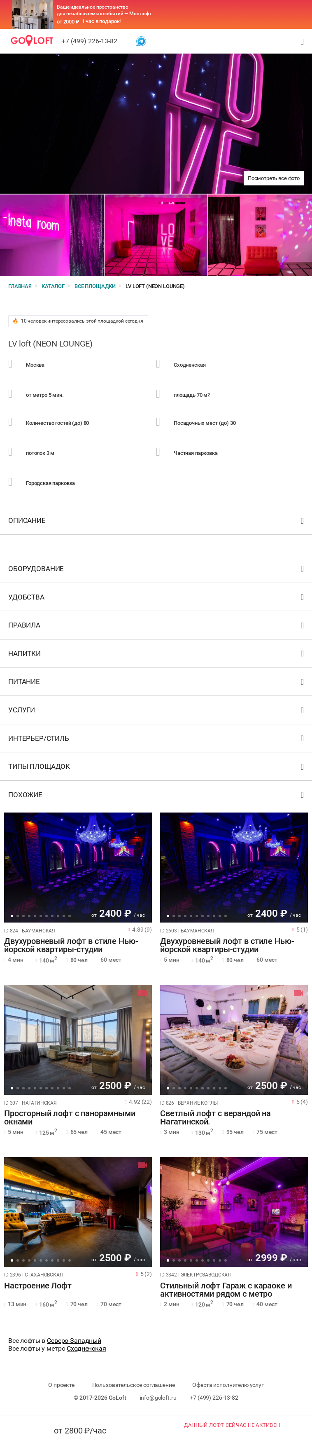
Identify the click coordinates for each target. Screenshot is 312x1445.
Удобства (157, 598)
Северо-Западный (74, 1340)
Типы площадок (157, 768)
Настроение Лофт (38, 1285)
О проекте (61, 1385)
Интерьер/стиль (157, 740)
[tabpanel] (78, 868)
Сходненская (86, 1348)
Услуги (157, 711)
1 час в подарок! (101, 21)
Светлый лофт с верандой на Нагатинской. (215, 1117)
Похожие (157, 796)
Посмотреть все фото (274, 178)
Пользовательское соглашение (133, 1385)
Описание (157, 522)
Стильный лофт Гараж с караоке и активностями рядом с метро (225, 1290)
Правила (157, 626)
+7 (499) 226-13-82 (89, 41)
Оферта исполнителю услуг (227, 1385)
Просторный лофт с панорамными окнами (69, 1117)
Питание (157, 683)
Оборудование (157, 570)
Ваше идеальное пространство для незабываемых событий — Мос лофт (104, 10)
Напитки (157, 655)
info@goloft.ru (158, 1397)
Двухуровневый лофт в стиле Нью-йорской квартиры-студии (71, 945)
